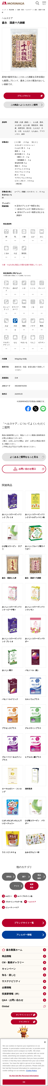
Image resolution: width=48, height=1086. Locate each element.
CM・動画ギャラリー (13, 962)
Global (24, 1006)
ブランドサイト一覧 (24, 923)
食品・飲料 (39, 877)
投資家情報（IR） (11, 994)
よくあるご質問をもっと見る (27, 457)
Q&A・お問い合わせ (12, 1000)
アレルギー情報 (24, 935)
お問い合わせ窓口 (31, 469)
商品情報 (6, 956)
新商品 (8, 877)
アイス (16, 886)
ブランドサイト (30, 96)
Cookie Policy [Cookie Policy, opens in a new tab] (31, 1071)
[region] (24, 1062)
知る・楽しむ (9, 975)
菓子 (24, 877)
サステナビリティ (11, 981)
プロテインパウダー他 (14, 902)
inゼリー (9, 896)
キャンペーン (9, 969)
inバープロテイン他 (25, 896)
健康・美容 (31, 886)
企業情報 (6, 988)
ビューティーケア (12, 908)
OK (24, 1082)
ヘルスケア (32, 902)
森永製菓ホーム (14, 950)
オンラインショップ (25, 1015)
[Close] (45, 1042)
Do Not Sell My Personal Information (24, 1076)
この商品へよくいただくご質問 (24, 105)
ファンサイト (27, 1022)
